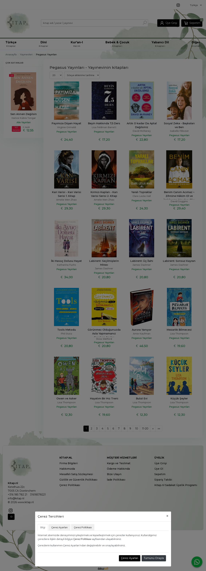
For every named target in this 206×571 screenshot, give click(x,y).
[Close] (167, 515)
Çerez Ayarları (129, 558)
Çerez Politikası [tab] (83, 527)
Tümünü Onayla (154, 558)
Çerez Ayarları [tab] (59, 527)
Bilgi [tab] (42, 527)
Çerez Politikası (82, 539)
